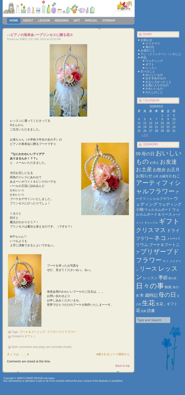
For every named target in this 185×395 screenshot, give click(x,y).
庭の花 (172, 278)
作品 (143, 57)
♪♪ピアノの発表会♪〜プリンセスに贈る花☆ (40, 35)
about (28, 20)
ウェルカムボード (157, 210)
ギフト (29, 336)
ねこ (176, 176)
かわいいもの (154, 88)
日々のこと (148, 71)
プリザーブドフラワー (61, 332)
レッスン (151, 68)
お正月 (173, 169)
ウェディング (154, 61)
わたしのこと (154, 92)
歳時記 (151, 295)
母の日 (149, 47)
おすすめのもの (155, 78)
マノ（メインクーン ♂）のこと (161, 54)
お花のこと (148, 50)
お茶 (155, 176)
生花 (148, 303)
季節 (163, 277)
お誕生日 (165, 176)
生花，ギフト (167, 304)
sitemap (108, 20)
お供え (154, 162)
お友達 (168, 162)
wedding (62, 20)
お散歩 (159, 169)
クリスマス (152, 43)
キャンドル (151, 222)
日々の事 (150, 286)
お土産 (144, 169)
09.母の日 (145, 153)
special (91, 20)
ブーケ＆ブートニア (33, 332)
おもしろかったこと (158, 82)
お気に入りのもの (157, 85)
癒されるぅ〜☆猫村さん (114, 354)
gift (76, 20)
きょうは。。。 (17, 354)
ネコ (160, 238)
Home (13, 20)
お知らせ (146, 40)
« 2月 (144, 135)
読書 (151, 310)
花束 (143, 311)
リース (148, 269)
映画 (168, 287)
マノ (165, 261)
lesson (44, 20)
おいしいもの (154, 75)
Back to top (122, 365)
